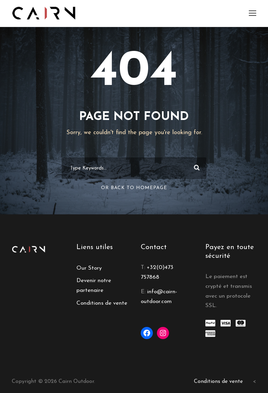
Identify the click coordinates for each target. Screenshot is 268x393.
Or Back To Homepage (134, 187)
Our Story (89, 268)
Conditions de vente (101, 303)
